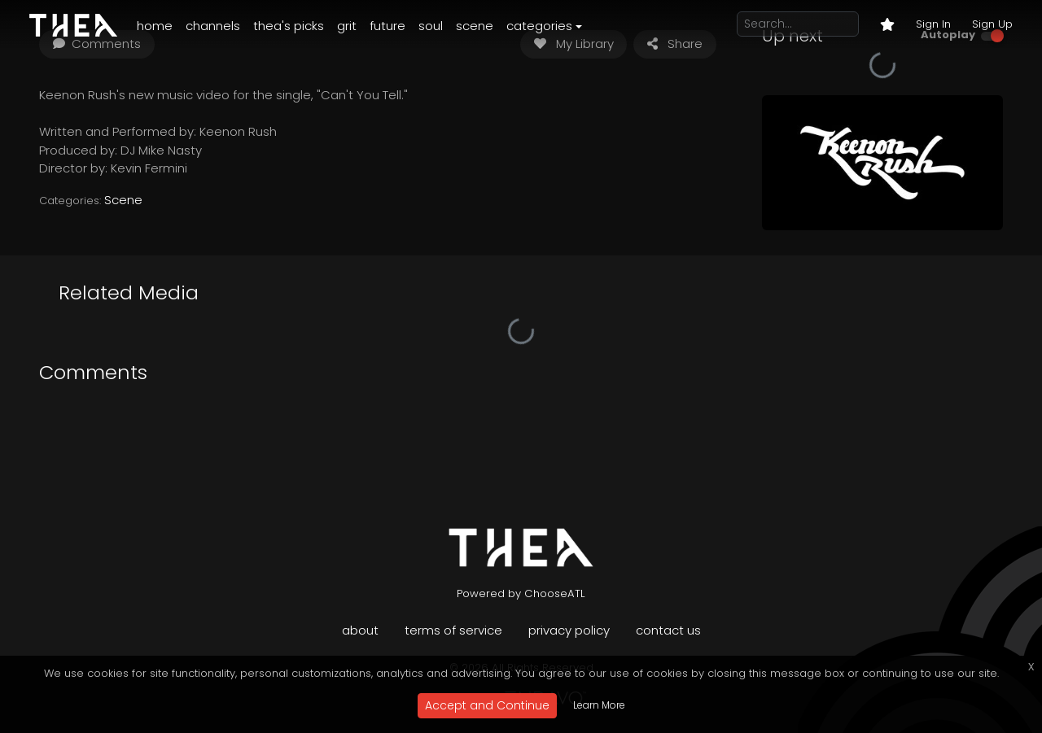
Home (155, 25)
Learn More (599, 705)
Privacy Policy (569, 630)
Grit (347, 25)
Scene (474, 25)
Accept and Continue (487, 705)
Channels (213, 25)
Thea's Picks (288, 25)
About (360, 630)
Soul (430, 25)
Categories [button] (539, 25)
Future (387, 25)
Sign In (933, 24)
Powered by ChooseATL (521, 593)
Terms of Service (453, 630)
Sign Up (992, 24)
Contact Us (668, 630)
